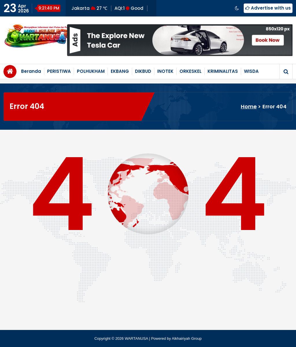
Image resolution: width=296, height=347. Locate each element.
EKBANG (120, 71)
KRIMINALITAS (223, 71)
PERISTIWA (59, 71)
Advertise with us (268, 8)
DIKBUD (143, 71)
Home (249, 106)
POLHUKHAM (91, 71)
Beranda (31, 71)
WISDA (251, 71)
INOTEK (165, 71)
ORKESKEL (190, 71)
